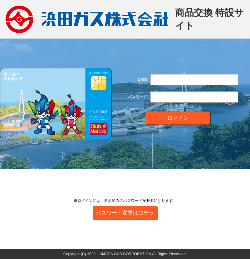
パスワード (137, 97)
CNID (142, 79)
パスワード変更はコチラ (125, 213)
